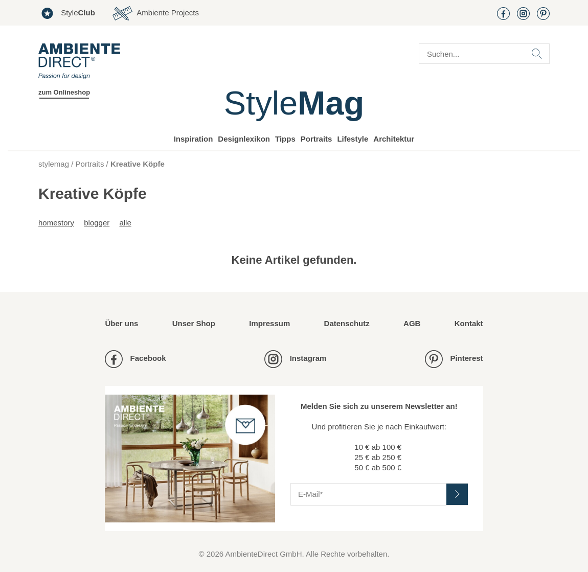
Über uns (121, 323)
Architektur (393, 139)
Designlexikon (244, 139)
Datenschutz (347, 323)
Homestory (56, 222)
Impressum (269, 323)
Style (66, 13)
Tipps (285, 139)
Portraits (316, 139)
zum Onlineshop (64, 92)
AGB (411, 323)
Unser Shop (193, 323)
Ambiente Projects (155, 13)
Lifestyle (352, 139)
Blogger (96, 222)
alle (125, 222)
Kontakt (469, 323)
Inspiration (193, 139)
